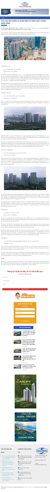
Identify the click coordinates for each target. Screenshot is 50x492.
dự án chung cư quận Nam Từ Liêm (32, 28)
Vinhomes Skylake (21, 74)
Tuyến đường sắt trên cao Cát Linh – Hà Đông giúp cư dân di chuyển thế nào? (8, 457)
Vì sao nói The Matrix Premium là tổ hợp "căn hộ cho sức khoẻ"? (29, 366)
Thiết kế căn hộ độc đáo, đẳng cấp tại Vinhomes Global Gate (29, 350)
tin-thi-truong (4, 25)
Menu (3, 17)
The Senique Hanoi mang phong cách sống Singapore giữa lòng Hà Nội (8, 474)
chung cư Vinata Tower (29, 487)
